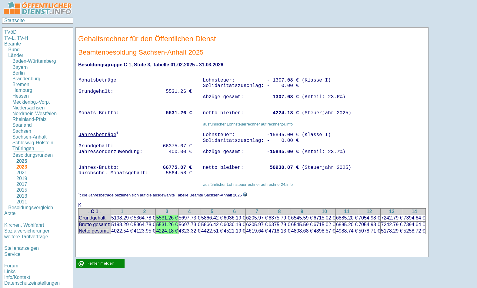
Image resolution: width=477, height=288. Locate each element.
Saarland (22, 125)
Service (12, 254)
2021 (21, 172)
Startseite (14, 20)
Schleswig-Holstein (32, 142)
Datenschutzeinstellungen (32, 283)
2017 (21, 184)
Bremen (20, 84)
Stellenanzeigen (21, 248)
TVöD (10, 32)
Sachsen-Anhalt (29, 136)
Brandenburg (26, 78)
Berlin (18, 72)
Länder (15, 55)
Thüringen (23, 148)
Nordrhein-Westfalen (34, 113)
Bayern (20, 67)
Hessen (20, 96)
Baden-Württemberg (34, 61)
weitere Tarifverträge (26, 236)
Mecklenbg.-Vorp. (31, 102)
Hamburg (22, 90)
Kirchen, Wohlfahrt (24, 225)
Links (9, 271)
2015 (21, 190)
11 (347, 211)
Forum (11, 265)
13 (392, 211)
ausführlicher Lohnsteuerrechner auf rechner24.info (248, 124)
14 (414, 211)
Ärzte (9, 213)
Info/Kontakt (17, 277)
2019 (21, 178)
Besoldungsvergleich (30, 207)
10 (324, 211)
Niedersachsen (28, 107)
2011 (21, 201)
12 (369, 211)
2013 (21, 196)
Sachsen (21, 131)
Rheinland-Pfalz (29, 119)
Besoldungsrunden (32, 155)
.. (89, 212)
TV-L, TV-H (16, 38)
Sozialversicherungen (27, 230)
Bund (13, 49)
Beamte (12, 43)
